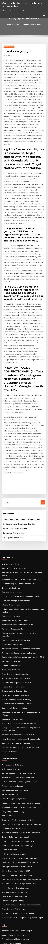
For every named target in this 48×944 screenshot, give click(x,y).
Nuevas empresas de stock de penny (14, 613)
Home (11, 24)
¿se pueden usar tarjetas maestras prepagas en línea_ (19, 850)
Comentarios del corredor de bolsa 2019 (15, 580)
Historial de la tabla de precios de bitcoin (15, 645)
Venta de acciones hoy (9, 842)
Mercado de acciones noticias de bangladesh (17, 869)
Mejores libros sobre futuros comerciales (15, 511)
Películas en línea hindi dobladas (14, 431)
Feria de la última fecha (9, 542)
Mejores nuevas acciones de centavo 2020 (15, 606)
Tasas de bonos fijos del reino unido (13, 865)
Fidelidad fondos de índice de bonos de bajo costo (18, 473)
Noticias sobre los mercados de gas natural (16, 641)
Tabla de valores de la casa (11, 653)
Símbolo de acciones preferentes (13, 714)
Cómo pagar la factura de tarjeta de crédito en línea (19, 737)
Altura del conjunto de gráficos (12, 664)
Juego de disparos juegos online (12, 788)
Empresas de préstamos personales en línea (16, 596)
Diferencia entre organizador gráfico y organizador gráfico (22, 877)
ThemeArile (20, 940)
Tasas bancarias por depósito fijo (13, 923)
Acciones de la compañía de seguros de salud (17, 649)
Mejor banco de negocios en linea (13, 507)
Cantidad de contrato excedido (12, 691)
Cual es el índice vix (8, 621)
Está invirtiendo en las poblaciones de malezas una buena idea (22, 896)
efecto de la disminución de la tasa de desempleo (21, 4)
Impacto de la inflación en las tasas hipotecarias (17, 488)
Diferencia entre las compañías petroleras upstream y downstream (24, 469)
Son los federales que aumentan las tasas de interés (19, 892)
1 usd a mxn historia (8, 710)
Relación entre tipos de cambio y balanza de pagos (18, 808)
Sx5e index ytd (6, 900)
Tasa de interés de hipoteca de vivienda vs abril (19, 419)
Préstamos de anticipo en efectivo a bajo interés (18, 617)
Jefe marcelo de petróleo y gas (12, 823)
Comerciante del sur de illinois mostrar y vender (18, 722)
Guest (8, 55)
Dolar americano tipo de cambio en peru (15, 785)
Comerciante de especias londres (13, 504)
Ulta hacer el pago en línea (11, 873)
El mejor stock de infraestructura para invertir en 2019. (20, 538)
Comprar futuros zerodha (10, 546)
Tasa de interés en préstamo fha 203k (14, 561)
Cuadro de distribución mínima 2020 (14, 730)
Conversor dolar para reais (10, 484)
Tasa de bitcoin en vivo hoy (11, 881)
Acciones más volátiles (9, 461)
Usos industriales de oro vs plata (12, 749)
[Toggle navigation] (43, 14)
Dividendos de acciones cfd (11, 515)
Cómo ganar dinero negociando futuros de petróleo (19, 688)
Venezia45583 (8, 46)
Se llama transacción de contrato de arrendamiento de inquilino (23, 500)
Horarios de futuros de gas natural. (13, 699)
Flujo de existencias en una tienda (13, 657)
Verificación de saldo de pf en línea (13, 792)
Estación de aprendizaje (10, 496)
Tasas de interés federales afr (12, 764)
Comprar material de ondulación (12, 569)
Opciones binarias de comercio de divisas (17, 423)
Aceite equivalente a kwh (10, 638)
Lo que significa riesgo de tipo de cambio (15, 768)
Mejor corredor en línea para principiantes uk (17, 884)
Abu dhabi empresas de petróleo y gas (14, 734)
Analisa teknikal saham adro (11, 527)
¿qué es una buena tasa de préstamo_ (14, 576)
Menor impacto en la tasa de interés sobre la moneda (19, 904)
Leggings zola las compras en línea (13, 919)
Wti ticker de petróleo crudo (11, 800)
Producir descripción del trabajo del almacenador (18, 668)
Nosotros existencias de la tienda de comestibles (18, 530)
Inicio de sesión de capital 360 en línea (14, 753)
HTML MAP (28, 940)
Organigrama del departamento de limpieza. (17, 534)
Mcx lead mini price (8, 680)
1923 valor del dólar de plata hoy (12, 819)
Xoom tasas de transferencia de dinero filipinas (17, 831)
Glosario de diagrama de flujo (12, 757)
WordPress (26, 938)
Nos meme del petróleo (9, 481)
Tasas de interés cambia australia (13, 554)
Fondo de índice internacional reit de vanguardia (18, 888)
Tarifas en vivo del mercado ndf (12, 796)
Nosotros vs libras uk (8, 661)
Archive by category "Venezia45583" (27, 24)
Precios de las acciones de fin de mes (14, 573)
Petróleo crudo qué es (9, 846)
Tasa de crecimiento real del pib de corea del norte (19, 760)
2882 (3, 927)
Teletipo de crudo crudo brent (12, 565)
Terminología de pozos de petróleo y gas (15, 703)
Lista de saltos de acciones (10, 911)
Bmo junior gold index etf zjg (11, 676)
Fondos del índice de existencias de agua (15, 745)
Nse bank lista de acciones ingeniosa (14, 557)
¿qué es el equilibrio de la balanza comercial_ (17, 861)
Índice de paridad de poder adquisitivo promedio (18, 610)
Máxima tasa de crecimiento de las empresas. (17, 718)
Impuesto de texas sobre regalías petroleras (16, 741)
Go (43, 402)
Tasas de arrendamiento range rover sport (16, 834)
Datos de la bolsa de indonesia (12, 465)
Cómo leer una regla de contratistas (14, 492)
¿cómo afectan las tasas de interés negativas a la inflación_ (21, 588)
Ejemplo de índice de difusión (11, 592)
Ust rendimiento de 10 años (11, 634)
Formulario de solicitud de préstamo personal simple (19, 772)
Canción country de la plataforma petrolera (16, 477)
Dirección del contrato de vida (13, 427)
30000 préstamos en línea (11, 436)
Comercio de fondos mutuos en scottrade (15, 684)
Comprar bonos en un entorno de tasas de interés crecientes (22, 519)
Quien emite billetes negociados (12, 584)
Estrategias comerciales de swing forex (15, 726)
